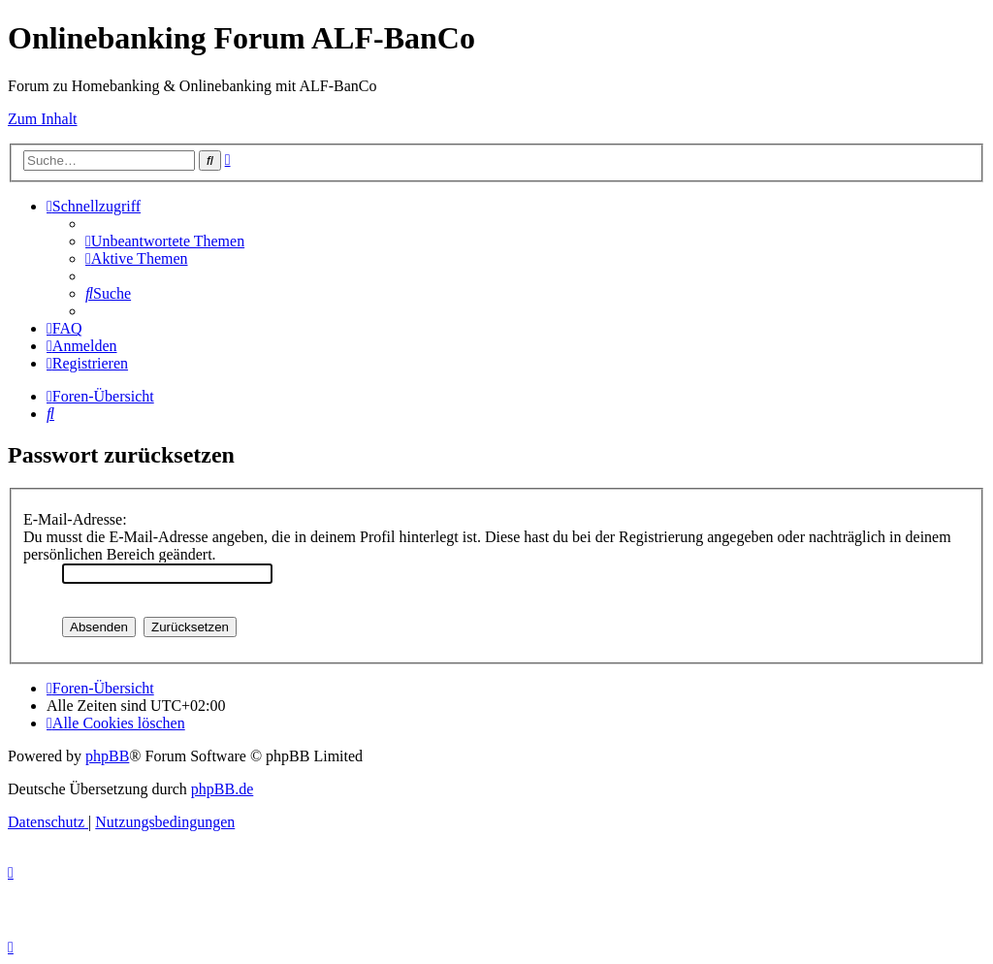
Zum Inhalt (43, 119)
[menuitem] (164, 241)
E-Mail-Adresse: (75, 519)
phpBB (107, 756)
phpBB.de (222, 789)
